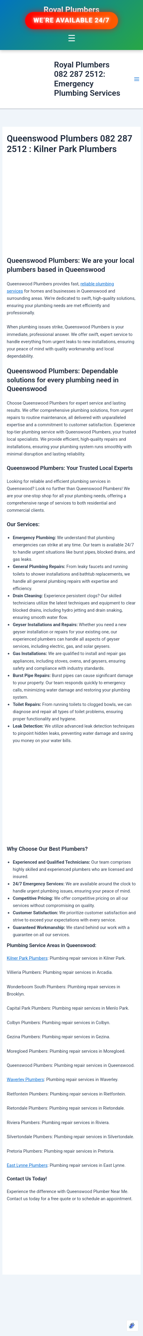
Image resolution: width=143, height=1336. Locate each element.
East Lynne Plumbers (27, 1165)
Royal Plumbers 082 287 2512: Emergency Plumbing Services (87, 79)
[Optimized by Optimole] (132, 1325)
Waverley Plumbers (25, 1079)
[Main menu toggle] (136, 79)
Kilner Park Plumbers (27, 958)
